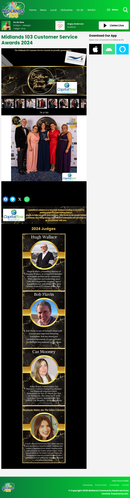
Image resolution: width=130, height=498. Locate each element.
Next (80, 112)
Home (32, 6)
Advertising (87, 485)
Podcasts (117, 6)
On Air (80, 6)
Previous (6, 112)
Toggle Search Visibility (126, 6)
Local (53, 6)
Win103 (91, 6)
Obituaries (66, 6)
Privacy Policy (101, 485)
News (43, 6)
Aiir (126, 493)
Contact (125, 485)
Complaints (114, 485)
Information (36, 14)
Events (103, 6)
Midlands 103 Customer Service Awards (9, 103)
